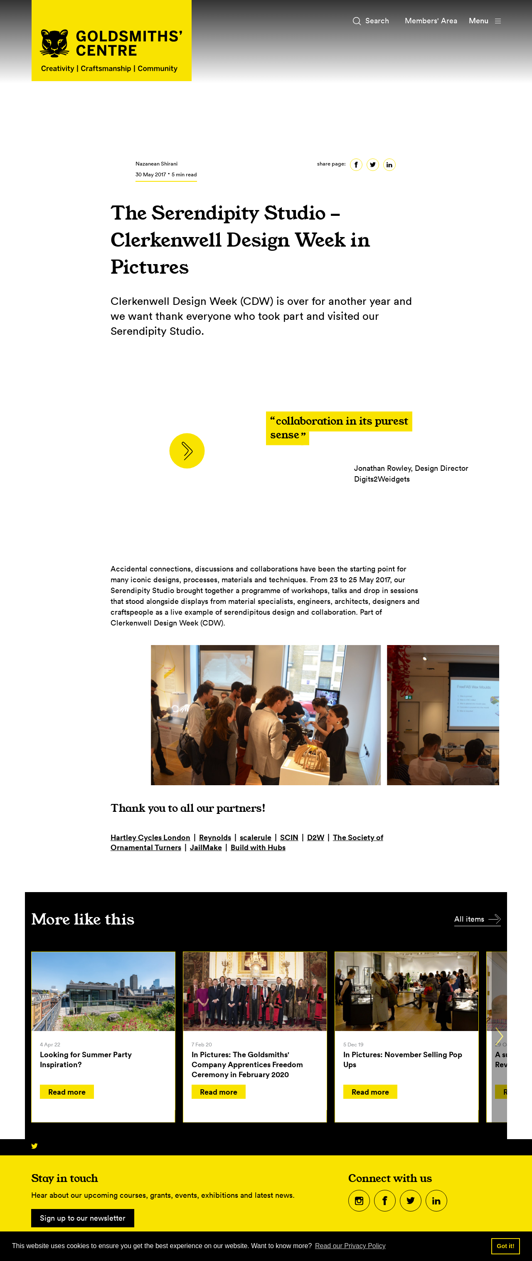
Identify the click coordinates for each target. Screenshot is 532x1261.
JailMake (206, 847)
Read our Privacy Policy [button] (350, 1245)
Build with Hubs (258, 847)
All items (469, 919)
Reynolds (215, 837)
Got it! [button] (505, 1246)
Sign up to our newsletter (83, 1218)
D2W (315, 837)
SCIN (289, 837)
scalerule (255, 837)
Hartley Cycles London (150, 837)
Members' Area (431, 20)
